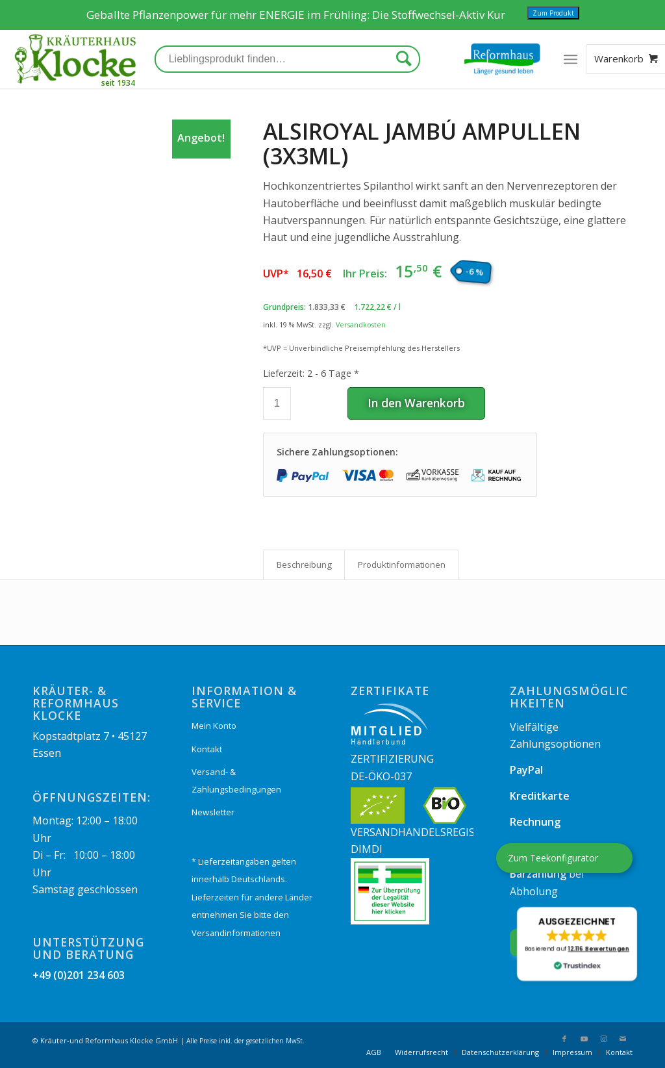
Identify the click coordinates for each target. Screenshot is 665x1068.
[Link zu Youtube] (584, 1039)
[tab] (304, 564)
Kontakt (207, 749)
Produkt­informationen (401, 564)
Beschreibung (304, 564)
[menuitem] (374, 1052)
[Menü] (570, 59)
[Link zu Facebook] (564, 1039)
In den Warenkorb (416, 403)
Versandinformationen (236, 933)
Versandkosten (361, 324)
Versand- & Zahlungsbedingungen (236, 780)
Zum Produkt (553, 13)
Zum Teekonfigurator (553, 858)
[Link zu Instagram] (603, 1039)
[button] (577, 944)
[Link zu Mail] (623, 1039)
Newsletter (213, 812)
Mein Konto (214, 725)
